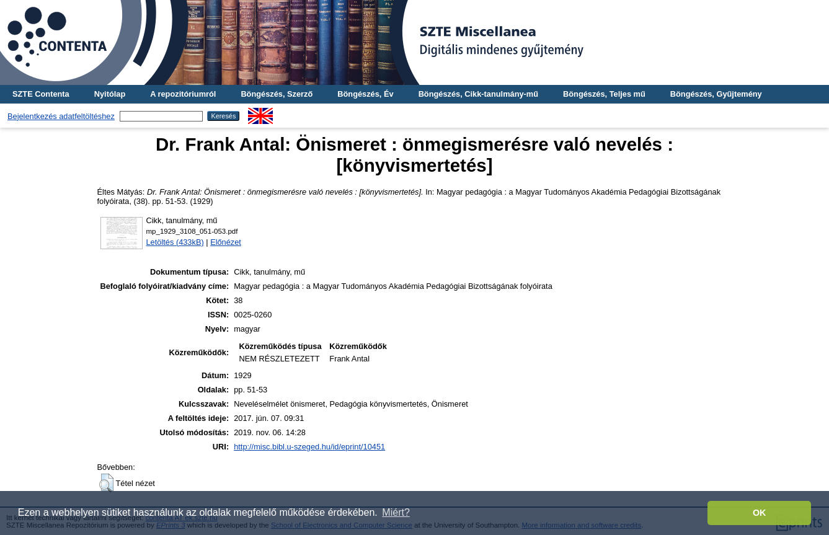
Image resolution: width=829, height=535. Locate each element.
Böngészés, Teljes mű (604, 94)
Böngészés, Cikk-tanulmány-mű (478, 94)
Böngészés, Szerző (277, 94)
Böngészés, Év (365, 94)
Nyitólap (109, 94)
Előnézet (225, 242)
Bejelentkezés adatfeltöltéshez (61, 116)
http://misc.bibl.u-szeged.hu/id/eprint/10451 (309, 446)
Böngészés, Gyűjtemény (716, 94)
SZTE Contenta (40, 94)
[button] (106, 483)
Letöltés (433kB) (175, 242)
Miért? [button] (395, 512)
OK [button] (759, 513)
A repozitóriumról (183, 94)
